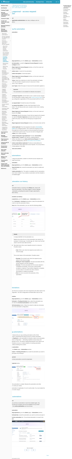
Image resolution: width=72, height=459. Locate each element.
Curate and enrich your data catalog (6, 22)
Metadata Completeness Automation (5, 101)
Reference (6, 168)
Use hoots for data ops (6, 132)
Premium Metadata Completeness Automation (6, 72)
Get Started (6, 8)
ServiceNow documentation (46, 140)
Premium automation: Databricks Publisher (6, 85)
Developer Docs (52, 1)
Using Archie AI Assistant (6, 143)
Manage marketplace (6, 136)
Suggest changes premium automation (6, 91)
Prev (14, 455)
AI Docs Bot (61, 1)
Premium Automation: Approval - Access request (6, 42)
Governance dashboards (6, 146)
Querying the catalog (6, 160)
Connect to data (6, 18)
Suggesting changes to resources (4, 128)
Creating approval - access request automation (5, 59)
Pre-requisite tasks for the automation (6, 54)
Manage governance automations (6, 30)
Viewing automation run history (66, 16)
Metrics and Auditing (6, 157)
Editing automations (66, 20)
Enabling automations (66, 13)
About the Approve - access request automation (5, 48)
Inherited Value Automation (5, 109)
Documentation (20, 5)
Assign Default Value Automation (5, 105)
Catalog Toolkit (6, 10)
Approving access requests (5, 67)
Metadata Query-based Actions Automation (5, 124)
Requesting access (5, 64)
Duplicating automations (66, 23)
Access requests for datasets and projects (6, 37)
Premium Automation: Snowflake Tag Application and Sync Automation (6, 79)
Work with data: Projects (6, 153)
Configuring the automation (66, 10)
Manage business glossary (6, 26)
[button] (70, 1)
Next (60, 455)
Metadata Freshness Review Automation (4, 118)
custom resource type (48, 97)
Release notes (4, 5)
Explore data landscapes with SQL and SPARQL (6, 165)
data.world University (40, 1)
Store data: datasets (6, 150)
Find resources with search (6, 139)
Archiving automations (66, 26)
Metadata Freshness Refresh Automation (4, 113)
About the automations (5, 34)
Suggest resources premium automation (6, 96)
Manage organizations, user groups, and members (6, 14)
